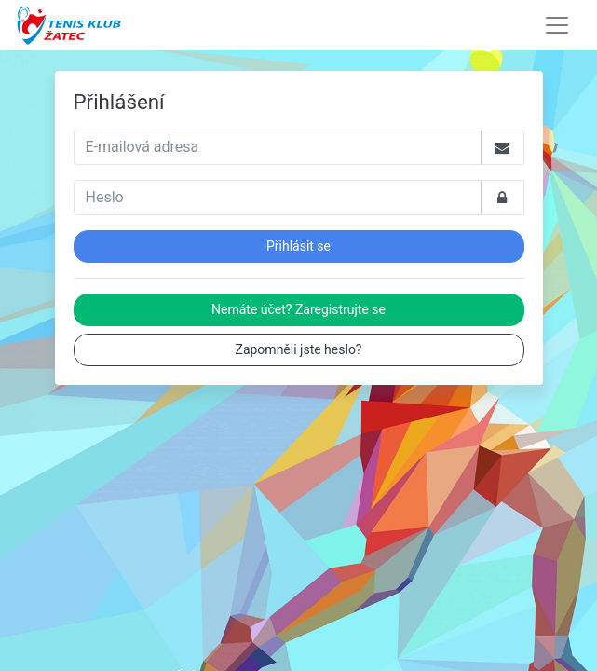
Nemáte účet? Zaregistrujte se (298, 309)
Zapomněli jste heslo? (299, 349)
